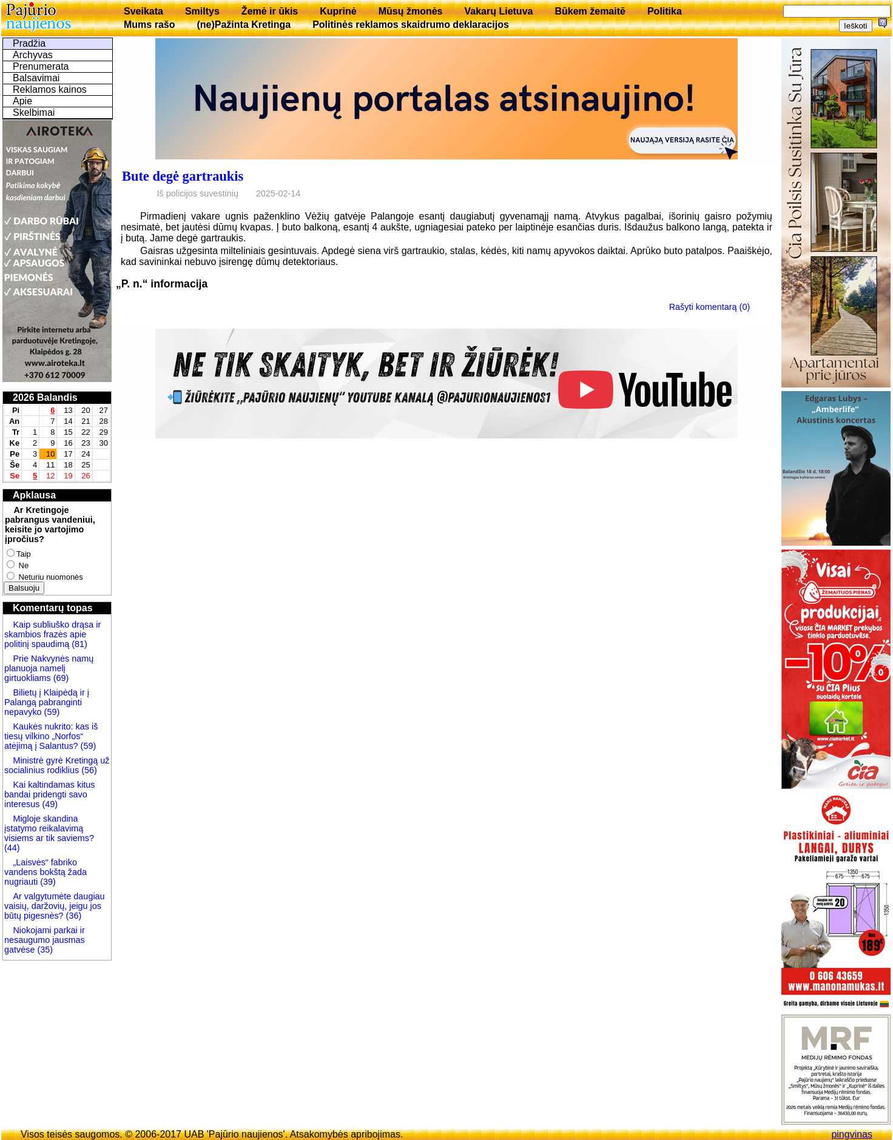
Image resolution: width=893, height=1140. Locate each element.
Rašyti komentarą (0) (709, 307)
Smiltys (202, 11)
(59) (51, 712)
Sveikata (143, 11)
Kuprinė (338, 11)
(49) (48, 804)
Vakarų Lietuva (498, 11)
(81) (78, 644)
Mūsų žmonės (411, 11)
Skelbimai (34, 112)
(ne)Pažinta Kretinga (244, 24)
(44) (12, 848)
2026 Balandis (45, 397)
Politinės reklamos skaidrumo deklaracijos (410, 24)
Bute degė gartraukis (182, 176)
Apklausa (34, 495)
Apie (22, 101)
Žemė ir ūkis (269, 11)
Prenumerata (41, 66)
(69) (60, 678)
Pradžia (29, 43)
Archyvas (33, 55)
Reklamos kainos (50, 89)
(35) (44, 949)
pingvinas (851, 1134)
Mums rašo (149, 24)
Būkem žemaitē (589, 11)
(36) (73, 915)
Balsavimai (36, 78)
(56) (88, 770)
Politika (664, 11)
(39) (47, 882)
